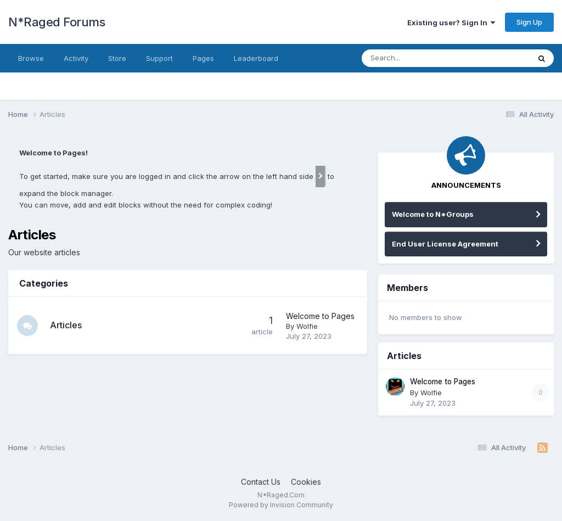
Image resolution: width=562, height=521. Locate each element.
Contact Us (260, 481)
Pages (203, 58)
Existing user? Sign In (451, 22)
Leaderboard (256, 58)
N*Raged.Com (281, 495)
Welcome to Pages (320, 316)
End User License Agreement (445, 243)
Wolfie (307, 326)
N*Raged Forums (56, 22)
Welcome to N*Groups (433, 214)
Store (117, 58)
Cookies (306, 481)
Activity (76, 58)
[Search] (425, 58)
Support (159, 58)
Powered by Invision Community (281, 505)
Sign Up (529, 22)
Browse (31, 58)
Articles (67, 325)
